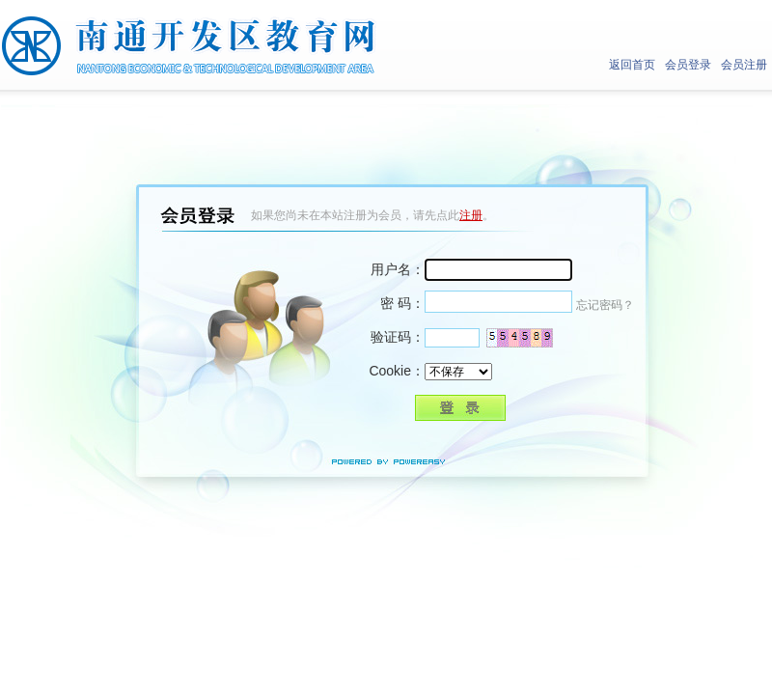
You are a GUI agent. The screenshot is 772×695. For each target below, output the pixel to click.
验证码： (398, 337)
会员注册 (744, 64)
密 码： (402, 303)
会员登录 (688, 64)
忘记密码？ (605, 305)
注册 (470, 215)
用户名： (398, 269)
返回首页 (632, 64)
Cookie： (397, 370)
